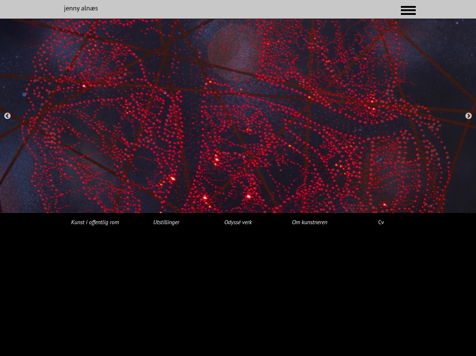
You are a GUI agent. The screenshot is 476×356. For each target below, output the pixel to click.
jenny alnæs (81, 8)
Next (468, 116)
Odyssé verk (238, 222)
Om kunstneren (309, 222)
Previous (7, 116)
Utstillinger (166, 222)
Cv (381, 222)
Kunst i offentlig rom (95, 222)
